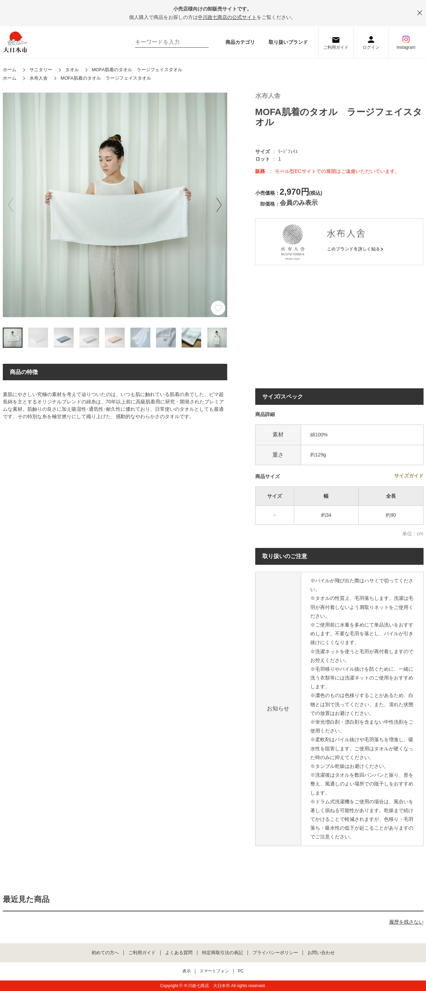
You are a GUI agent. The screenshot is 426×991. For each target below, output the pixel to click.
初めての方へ (105, 952)
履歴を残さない (406, 922)
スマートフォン (214, 971)
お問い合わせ (321, 952)
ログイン (371, 47)
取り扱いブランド (288, 42)
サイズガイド (409, 475)
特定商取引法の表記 (222, 952)
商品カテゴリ (240, 42)
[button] (219, 205)
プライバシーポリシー (275, 952)
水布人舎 (267, 96)
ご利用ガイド (336, 47)
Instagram (406, 47)
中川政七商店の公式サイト (227, 17)
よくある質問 (178, 952)
